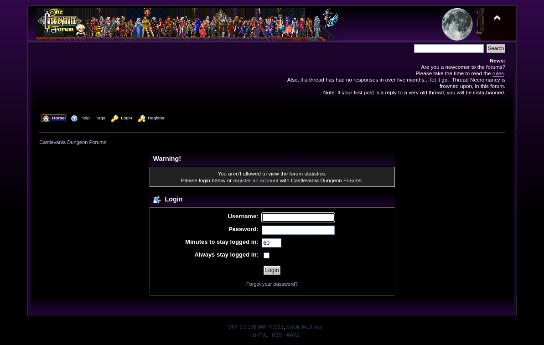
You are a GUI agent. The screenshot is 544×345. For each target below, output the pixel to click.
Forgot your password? (272, 284)
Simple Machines (304, 327)
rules (498, 73)
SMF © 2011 (270, 327)
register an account (255, 180)
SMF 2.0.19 (240, 327)
